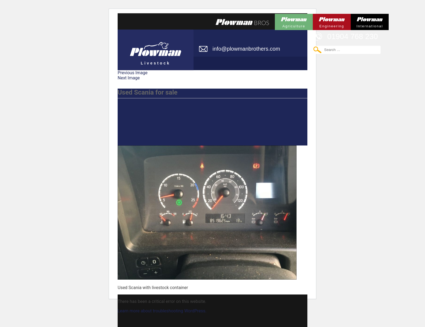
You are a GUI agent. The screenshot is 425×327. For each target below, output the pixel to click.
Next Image (129, 77)
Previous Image (132, 72)
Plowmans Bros (242, 22)
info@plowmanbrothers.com (246, 49)
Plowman (294, 21)
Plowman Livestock (156, 47)
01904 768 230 (352, 36)
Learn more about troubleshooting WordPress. (162, 310)
